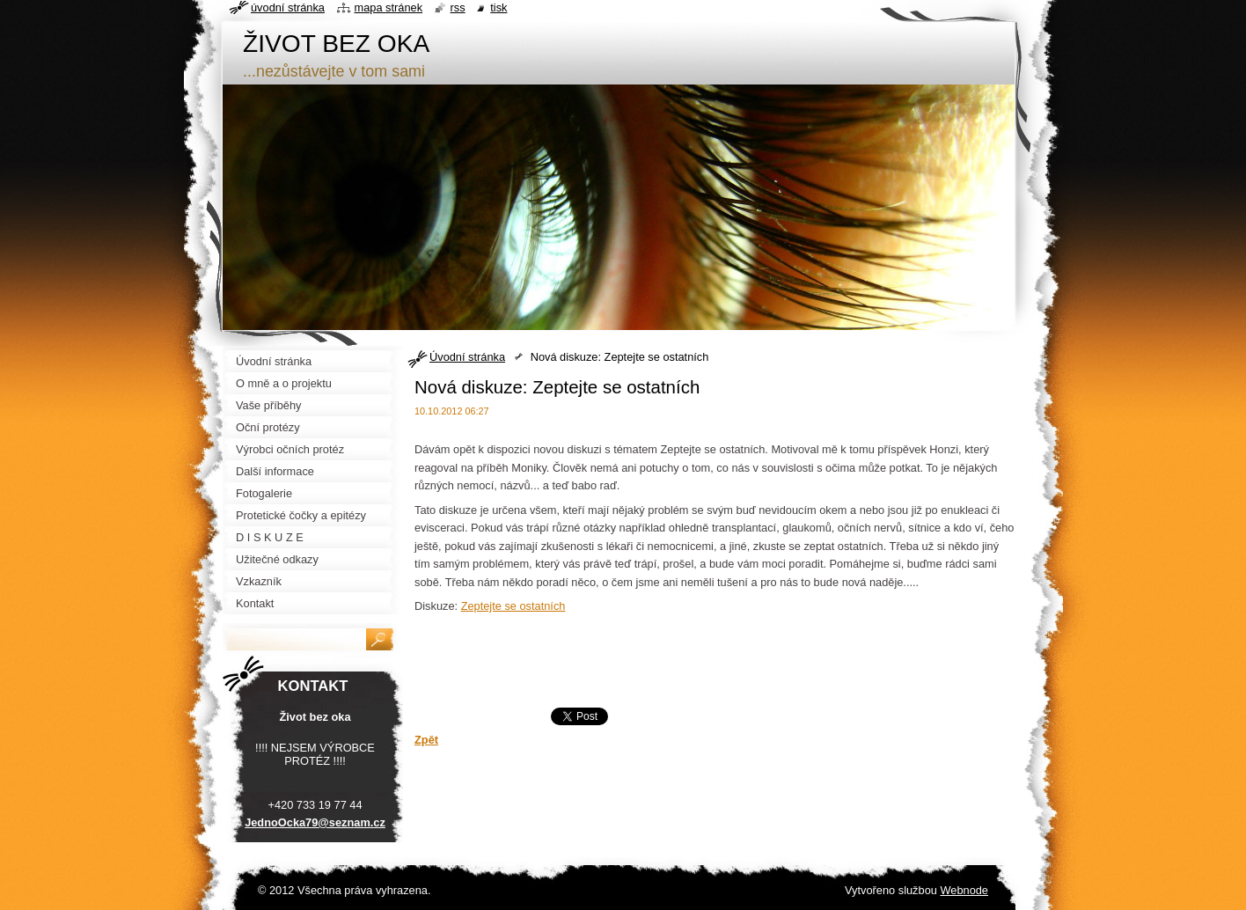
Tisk (498, 7)
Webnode (964, 890)
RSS (458, 7)
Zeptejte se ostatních (513, 606)
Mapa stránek (389, 7)
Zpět (426, 739)
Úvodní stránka (467, 356)
